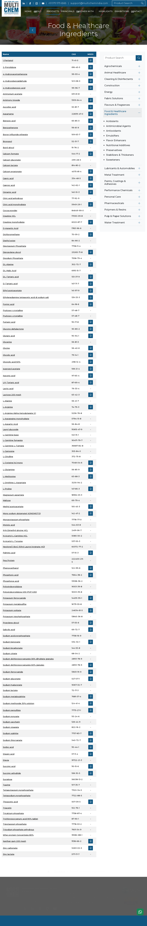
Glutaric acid (9, 336)
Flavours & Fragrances (117, 105)
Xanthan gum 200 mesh (14, 841)
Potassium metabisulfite (14, 604)
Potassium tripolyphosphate (16, 616)
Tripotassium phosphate (15, 824)
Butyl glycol (8, 147)
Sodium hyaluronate (12, 685)
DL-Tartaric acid (11, 277)
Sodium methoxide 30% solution (18, 703)
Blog (90, 901)
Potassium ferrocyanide (14, 598)
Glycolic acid (9, 355)
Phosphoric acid (10, 575)
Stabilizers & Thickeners (120, 155)
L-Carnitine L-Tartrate (13, 446)
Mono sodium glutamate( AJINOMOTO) (22, 513)
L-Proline (7, 489)
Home (28, 11)
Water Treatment (114, 222)
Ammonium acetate (12, 94)
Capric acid (8, 178)
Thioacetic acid (10, 802)
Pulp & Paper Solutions (117, 216)
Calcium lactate (10, 165)
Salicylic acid (9, 629)
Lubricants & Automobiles (119, 168)
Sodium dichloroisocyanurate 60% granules (23, 665)
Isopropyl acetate (11, 369)
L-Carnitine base (11, 435)
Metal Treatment (114, 174)
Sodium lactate (10, 690)
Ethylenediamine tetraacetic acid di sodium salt (26, 297)
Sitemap (110, 897)
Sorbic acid (8, 747)
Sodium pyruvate (11, 716)
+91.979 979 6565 (57, 3)
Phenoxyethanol (11, 568)
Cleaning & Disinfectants (118, 79)
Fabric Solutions (113, 98)
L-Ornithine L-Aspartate (14, 482)
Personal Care (112, 196)
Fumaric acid (9, 322)
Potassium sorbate (12, 610)
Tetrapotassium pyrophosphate (18, 790)
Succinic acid (9, 766)
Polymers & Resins (115, 209)
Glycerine (7, 342)
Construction (112, 85)
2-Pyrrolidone (9, 67)
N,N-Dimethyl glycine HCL (15, 530)
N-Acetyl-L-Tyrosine (13, 541)
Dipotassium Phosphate (14, 246)
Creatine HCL (9, 216)
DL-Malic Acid (9, 270)
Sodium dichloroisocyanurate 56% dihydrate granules (28, 659)
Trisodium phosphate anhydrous (18, 829)
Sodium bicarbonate (13, 648)
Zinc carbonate (10, 848)
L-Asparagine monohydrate (16, 418)
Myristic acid (9, 525)
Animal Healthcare (115, 72)
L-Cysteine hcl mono (13, 462)
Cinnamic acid (9, 192)
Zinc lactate (8, 854)
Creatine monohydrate (14, 222)
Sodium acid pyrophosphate (16, 636)
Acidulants (112, 121)
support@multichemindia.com (89, 3)
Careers (92, 892)
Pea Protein (8, 560)
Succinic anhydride (12, 773)
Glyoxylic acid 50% (11, 362)
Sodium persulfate (12, 710)
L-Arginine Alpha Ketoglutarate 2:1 (19, 413)
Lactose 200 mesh (12, 395)
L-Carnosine (8, 451)
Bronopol (7, 141)
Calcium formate (11, 154)
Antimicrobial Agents (118, 126)
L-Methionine (9, 476)
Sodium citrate (10, 653)
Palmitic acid (9, 553)
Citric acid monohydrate (14, 204)
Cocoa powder (10, 210)
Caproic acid (9, 185)
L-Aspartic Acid (10, 424)
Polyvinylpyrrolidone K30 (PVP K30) (20, 592)
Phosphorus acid (11, 581)
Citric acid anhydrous (13, 198)
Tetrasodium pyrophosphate (16, 795)
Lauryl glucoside (10, 429)
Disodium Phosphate (13, 258)
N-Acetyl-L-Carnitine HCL (15, 536)
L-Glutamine (9, 469)
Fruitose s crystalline (13, 316)
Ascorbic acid (9, 107)
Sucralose (7, 779)
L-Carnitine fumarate (13, 440)
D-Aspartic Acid (10, 228)
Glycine (6, 348)
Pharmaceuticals (114, 203)
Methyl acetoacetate (13, 506)
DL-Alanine (8, 264)
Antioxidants (113, 130)
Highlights (106, 11)
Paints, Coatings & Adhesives (115, 182)
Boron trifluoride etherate (15, 134)
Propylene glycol (11, 622)
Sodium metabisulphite (14, 696)
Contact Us (136, 11)
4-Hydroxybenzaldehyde (15, 81)
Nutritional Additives (118, 145)
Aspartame (8, 114)
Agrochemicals (113, 66)
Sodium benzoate (11, 642)
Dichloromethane (11, 234)
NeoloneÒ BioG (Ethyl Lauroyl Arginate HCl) (24, 547)
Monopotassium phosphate (16, 519)
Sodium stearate (11, 727)
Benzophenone (10, 127)
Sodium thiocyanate (12, 740)
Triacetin (7, 808)
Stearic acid (8, 754)
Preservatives (114, 150)
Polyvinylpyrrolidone (12, 586)
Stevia (6, 760)
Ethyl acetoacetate (12, 290)
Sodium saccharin (11, 722)
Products (53, 11)
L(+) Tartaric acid (11, 382)
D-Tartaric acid (10, 283)
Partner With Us (85, 11)
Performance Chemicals (118, 190)
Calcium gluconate (12, 160)
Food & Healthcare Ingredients (115, 112)
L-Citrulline (8, 456)
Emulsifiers (112, 135)
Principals (67, 11)
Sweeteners (113, 159)
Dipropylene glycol (12, 252)
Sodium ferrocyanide (13, 672)
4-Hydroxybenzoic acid (14, 88)
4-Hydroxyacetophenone (15, 74)
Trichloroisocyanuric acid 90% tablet (20, 819)
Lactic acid (8, 388)
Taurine (6, 785)
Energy (108, 92)
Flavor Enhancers (116, 140)
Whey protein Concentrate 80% (18, 835)
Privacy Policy (71, 901)
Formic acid (8, 304)
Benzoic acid (9, 121)
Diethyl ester (9, 240)
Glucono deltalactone (13, 329)
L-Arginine (8, 407)
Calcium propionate (12, 171)
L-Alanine (7, 401)
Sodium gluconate (12, 679)
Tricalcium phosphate (13, 813)
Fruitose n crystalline (13, 310)
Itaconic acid (9, 375)
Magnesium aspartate (13, 495)
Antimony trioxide (11, 100)
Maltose (7, 500)
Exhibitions (122, 11)
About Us (37, 11)
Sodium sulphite (10, 733)
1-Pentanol (8, 60)
